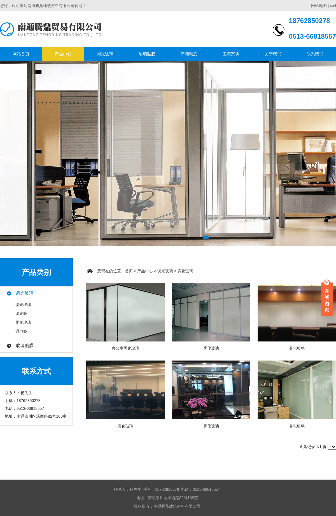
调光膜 (21, 313)
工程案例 (231, 54)
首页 (129, 271)
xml (333, 5)
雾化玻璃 (23, 322)
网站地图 (319, 5)
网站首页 (21, 54)
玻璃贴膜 (147, 54)
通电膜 (21, 331)
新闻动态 (189, 54)
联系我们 (315, 54)
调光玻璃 (105, 54)
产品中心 (63, 54)
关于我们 (273, 54)
